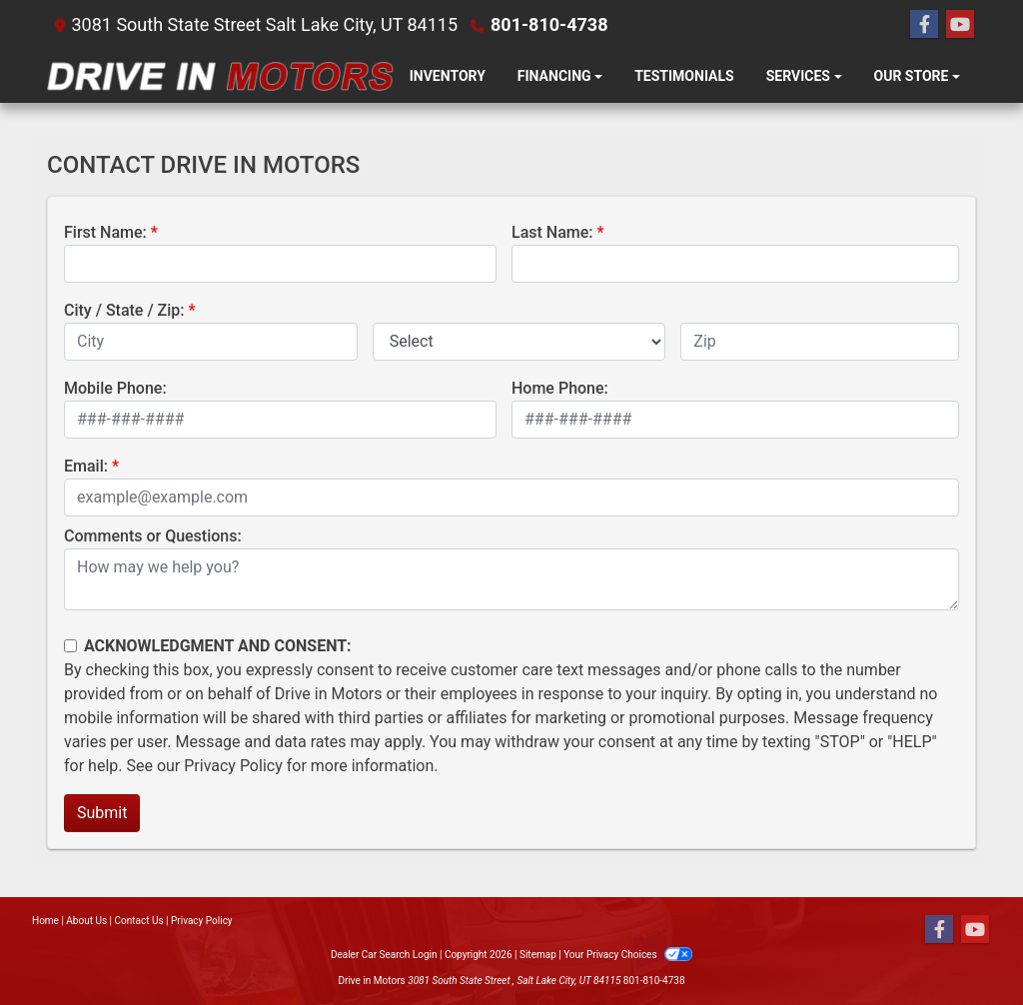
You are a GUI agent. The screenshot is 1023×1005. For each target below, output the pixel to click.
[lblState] (519, 342)
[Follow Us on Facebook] (924, 25)
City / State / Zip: (124, 310)
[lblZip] (819, 342)
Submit (102, 812)
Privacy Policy (233, 765)
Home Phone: (560, 388)
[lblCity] (211, 342)
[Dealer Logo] (220, 76)
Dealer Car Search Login (384, 954)
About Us (86, 920)
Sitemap (537, 954)
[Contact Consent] (70, 645)
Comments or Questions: (153, 535)
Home (45, 920)
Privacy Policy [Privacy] (202, 920)
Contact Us (139, 920)
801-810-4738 (549, 24)
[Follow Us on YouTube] (960, 25)
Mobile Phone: (115, 388)
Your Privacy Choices (627, 954)
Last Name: (552, 232)
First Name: (105, 232)
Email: (86, 466)
